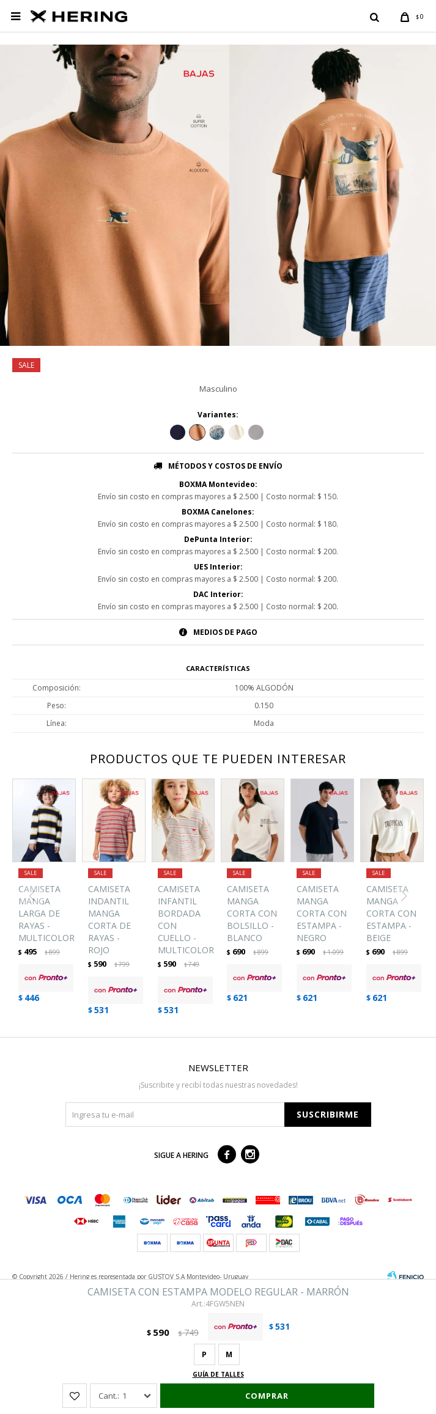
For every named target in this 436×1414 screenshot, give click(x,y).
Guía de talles (218, 1374)
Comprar (267, 1395)
